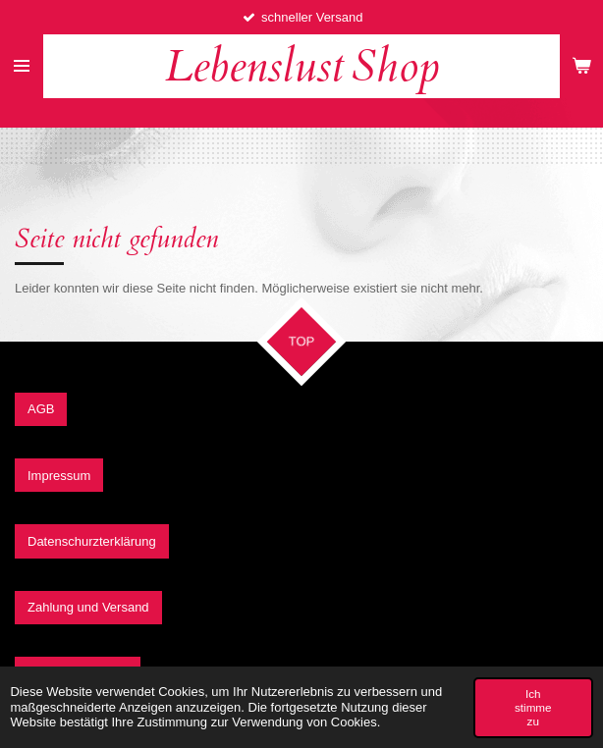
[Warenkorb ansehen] (581, 66)
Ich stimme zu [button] (533, 707)
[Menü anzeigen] (21, 66)
